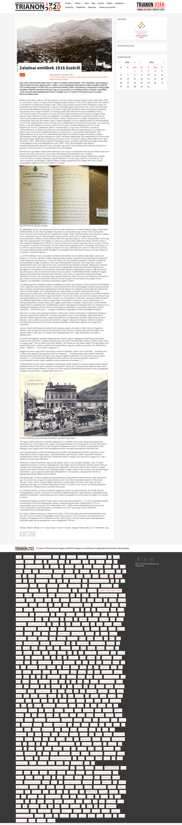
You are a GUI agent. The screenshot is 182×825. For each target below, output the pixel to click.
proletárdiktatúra (121, 787)
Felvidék (54, 691)
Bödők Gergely (87, 811)
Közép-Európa (79, 787)
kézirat (92, 624)
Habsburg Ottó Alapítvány (64, 590)
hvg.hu (27, 801)
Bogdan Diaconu (118, 710)
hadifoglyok (55, 624)
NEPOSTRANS (61, 638)
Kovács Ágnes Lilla (82, 749)
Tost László (42, 648)
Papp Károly (54, 681)
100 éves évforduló (111, 801)
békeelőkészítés (61, 653)
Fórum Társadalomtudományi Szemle (34, 566)
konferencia (89, 634)
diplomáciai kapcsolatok (37, 658)
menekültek (70, 77)
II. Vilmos (27, 662)
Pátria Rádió (31, 744)
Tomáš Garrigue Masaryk (103, 610)
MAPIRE (45, 739)
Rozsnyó (95, 720)
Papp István (116, 557)
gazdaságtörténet (69, 787)
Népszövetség (95, 629)
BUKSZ (56, 715)
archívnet (50, 648)
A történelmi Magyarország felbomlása (37, 624)
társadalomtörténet (93, 619)
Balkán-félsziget (117, 624)
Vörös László (54, 753)
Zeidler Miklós (63, 701)
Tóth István (51, 763)
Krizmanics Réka (111, 787)
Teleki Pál (57, 648)
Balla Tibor (54, 672)
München (97, 777)
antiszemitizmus (68, 710)
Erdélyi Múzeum (97, 744)
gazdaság (41, 797)
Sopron (72, 595)
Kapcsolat (92, 7)
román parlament (118, 672)
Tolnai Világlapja (113, 634)
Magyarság (112, 691)
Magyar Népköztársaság (98, 605)
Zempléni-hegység (52, 590)
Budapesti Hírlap (19, 701)
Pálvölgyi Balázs (33, 787)
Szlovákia (31, 734)
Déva (59, 696)
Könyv (93, 610)
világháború (90, 638)
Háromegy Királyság (110, 571)
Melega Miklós (65, 806)
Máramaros (51, 595)
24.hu (60, 782)
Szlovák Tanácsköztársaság (42, 614)
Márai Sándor (104, 634)
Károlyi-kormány (19, 715)
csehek (53, 658)
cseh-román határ (57, 576)
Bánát (87, 696)
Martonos (94, 705)
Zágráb (31, 614)
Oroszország (78, 710)
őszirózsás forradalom (64, 753)
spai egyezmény (36, 672)
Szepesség (44, 634)
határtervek (108, 725)
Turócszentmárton (104, 619)
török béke (123, 768)
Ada (68, 562)
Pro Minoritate (121, 753)
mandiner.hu (79, 801)
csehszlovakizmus (32, 797)
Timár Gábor (38, 734)
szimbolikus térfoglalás (106, 586)
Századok (28, 701)
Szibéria (77, 610)
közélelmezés (74, 667)
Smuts (65, 792)
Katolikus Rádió (19, 658)
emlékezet (73, 672)
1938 (83, 806)
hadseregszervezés (59, 571)
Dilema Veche (19, 729)
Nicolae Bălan (26, 648)
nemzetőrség (75, 648)
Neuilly (38, 677)
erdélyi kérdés (52, 773)
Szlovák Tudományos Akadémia (44, 576)
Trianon (59, 763)
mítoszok (90, 806)
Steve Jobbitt (19, 753)
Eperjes (46, 566)
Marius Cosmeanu (39, 816)
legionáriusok (98, 749)
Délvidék (26, 686)
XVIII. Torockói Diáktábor (21, 605)
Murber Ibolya (85, 624)
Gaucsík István (80, 701)
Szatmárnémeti (96, 811)
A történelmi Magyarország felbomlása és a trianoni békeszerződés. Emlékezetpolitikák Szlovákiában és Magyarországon (42, 768)
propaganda (105, 701)
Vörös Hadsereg (78, 720)
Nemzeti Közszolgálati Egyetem (111, 677)
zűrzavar (52, 739)
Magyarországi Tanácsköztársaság (32, 782)
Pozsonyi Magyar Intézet (74, 586)
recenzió (123, 677)
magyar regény (88, 787)
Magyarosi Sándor (82, 557)
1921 (17, 797)
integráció (113, 653)
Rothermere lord (83, 734)
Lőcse (63, 677)
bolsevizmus (97, 782)
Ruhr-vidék (18, 672)
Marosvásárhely (61, 773)
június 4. (78, 662)
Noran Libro (56, 600)
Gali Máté (115, 773)
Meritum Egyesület (34, 590)
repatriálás (97, 672)
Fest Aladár (54, 734)
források (25, 806)
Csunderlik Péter (78, 686)
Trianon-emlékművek (108, 749)
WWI (61, 566)
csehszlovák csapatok (69, 662)
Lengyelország (82, 816)
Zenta (123, 725)
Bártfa (111, 576)
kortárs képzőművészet (110, 753)
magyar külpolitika (42, 605)
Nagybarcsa (41, 715)
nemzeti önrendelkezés (21, 710)
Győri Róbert (98, 758)
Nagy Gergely (46, 734)
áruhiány (34, 715)
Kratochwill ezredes (66, 648)
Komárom (59, 792)
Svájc (106, 638)
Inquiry (70, 725)
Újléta (76, 619)
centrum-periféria (37, 725)
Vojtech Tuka (33, 763)
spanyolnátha (37, 653)
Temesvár (26, 696)
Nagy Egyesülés (112, 744)
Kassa (78, 744)
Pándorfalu (62, 562)
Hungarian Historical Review (118, 739)
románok (18, 681)
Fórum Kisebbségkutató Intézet (31, 643)
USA (68, 681)
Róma (48, 686)
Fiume (76, 571)
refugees (82, 691)
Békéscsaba (120, 610)
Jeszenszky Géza (85, 571)
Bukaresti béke (116, 777)
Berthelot (87, 629)
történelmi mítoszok (73, 658)
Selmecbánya (29, 777)
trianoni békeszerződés (103, 653)
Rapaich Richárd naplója (47, 729)
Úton (45, 562)
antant (78, 595)
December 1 (80, 705)
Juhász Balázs (82, 672)
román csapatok (76, 624)
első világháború (60, 725)
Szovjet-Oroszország (69, 801)
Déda (44, 677)
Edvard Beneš (79, 566)
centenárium (103, 696)
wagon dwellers (80, 614)
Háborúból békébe (53, 562)
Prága (74, 758)
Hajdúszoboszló (65, 600)
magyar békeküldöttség (40, 720)
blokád (25, 744)
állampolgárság (28, 595)
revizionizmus (81, 677)
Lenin (36, 758)
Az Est (73, 749)
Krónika (101, 3)
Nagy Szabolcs (81, 797)
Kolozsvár (123, 566)
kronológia (18, 576)
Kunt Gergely (87, 576)
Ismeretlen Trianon (71, 677)
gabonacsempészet (34, 806)
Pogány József (77, 811)
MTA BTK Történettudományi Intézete (24, 619)
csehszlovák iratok (83, 729)
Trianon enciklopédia (87, 782)
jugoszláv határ (56, 811)
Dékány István (108, 624)
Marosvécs (35, 773)
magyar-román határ (32, 667)
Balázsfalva (98, 710)
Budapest (102, 806)
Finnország (53, 629)
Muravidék (114, 667)
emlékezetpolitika (68, 777)
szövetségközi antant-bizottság (107, 681)
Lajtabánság (73, 816)
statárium (90, 672)
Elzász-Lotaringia (117, 658)
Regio (111, 797)
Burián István (19, 571)
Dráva (93, 763)
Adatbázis (120, 3)
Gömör (120, 744)
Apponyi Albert (119, 715)
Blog (93, 3)
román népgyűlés (80, 773)
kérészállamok (46, 672)
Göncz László (87, 801)
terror (105, 744)
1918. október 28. (88, 777)
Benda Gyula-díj (109, 715)
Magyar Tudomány (57, 662)
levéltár (87, 705)
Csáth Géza (66, 749)
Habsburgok (103, 629)
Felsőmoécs (115, 605)
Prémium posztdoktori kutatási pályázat (97, 557)
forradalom (105, 729)
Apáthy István (29, 758)
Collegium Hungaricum (44, 681)
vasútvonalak (87, 605)
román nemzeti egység (75, 581)
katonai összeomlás (98, 566)
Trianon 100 (91, 792)
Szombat (18, 648)
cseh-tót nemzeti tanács (83, 643)
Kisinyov (118, 638)
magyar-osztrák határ (72, 638)
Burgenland (18, 557)
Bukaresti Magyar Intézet (53, 677)
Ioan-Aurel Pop (28, 634)
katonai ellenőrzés (48, 725)
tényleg (32, 677)
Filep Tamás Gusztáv (21, 638)
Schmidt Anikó (70, 773)
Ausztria (85, 581)
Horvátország (123, 720)
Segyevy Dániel (112, 696)
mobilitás (63, 557)
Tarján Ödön (99, 816)
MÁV (75, 653)
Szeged (80, 681)
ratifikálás (35, 571)
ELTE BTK (104, 614)
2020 (17, 705)
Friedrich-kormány (113, 792)
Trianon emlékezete (54, 610)
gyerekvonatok (43, 696)
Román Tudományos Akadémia (97, 643)
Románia (90, 600)
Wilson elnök (92, 729)
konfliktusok (27, 729)
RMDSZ (86, 681)
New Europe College (108, 710)
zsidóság (33, 801)
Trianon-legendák (106, 739)
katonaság (85, 562)
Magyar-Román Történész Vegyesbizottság (99, 581)
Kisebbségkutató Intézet (49, 705)
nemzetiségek (102, 705)
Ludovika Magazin (71, 557)
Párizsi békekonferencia (30, 753)
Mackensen (65, 797)
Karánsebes (43, 806)
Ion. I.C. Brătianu (60, 614)
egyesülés (120, 696)
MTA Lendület (94, 725)
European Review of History (22, 811)
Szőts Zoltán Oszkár (21, 624)
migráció (67, 763)
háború (115, 782)
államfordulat (25, 681)
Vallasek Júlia (48, 816)
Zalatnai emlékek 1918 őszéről (49, 68)
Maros (50, 605)
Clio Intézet (114, 720)
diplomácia (45, 792)
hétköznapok (34, 681)
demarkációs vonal (54, 619)
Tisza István (37, 634)
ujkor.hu (92, 562)
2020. (17, 725)
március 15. (81, 758)
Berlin (117, 581)
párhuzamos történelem (91, 653)
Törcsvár (57, 806)
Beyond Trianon (19, 562)
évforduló (112, 729)
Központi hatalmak (99, 715)
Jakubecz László (115, 811)
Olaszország (39, 749)
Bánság (41, 710)
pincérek (91, 734)
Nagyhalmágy (113, 600)
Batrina (62, 624)
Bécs (62, 619)
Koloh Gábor (117, 797)
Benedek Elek (112, 629)
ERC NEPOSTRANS (21, 734)
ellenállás (23, 797)
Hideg (84, 600)
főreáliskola (69, 691)
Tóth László (61, 629)
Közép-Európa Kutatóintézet (40, 595)
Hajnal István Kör (63, 734)
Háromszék (40, 801)
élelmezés (115, 566)
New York (44, 701)
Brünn (124, 571)
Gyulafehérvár (71, 701)
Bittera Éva (38, 619)
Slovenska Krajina (69, 566)
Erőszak (102, 725)
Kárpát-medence (100, 562)
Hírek (87, 3)
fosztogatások (19, 801)
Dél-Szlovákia (94, 571)
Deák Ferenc (122, 792)
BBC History (19, 773)
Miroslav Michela (70, 614)
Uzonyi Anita (90, 797)
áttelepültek (99, 624)
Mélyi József (48, 749)
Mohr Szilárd (32, 820)
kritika (99, 729)
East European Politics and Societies (74, 629)
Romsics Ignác (59, 787)
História (70, 686)
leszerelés (92, 662)
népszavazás (19, 595)
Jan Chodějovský (55, 686)
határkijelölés (31, 691)
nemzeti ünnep (110, 648)
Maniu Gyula (31, 576)
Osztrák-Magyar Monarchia (76, 605)
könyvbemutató (49, 710)
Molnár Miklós (19, 720)
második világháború (75, 600)
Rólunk (78, 3)
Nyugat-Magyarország (29, 557)
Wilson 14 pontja (73, 734)
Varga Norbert (19, 629)
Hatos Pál (57, 729)
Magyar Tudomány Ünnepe (78, 634)
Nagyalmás (116, 725)
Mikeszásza (34, 696)
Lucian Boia (46, 753)
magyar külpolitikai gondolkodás (43, 691)
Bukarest (24, 705)
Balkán (85, 686)
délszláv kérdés (69, 571)
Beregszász (120, 801)
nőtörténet (33, 811)
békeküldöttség (58, 801)
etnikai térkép (90, 715)
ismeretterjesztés (57, 749)
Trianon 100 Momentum (21, 763)
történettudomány (44, 758)
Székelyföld (43, 590)
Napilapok (31, 581)
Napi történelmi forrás (63, 672)
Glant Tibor (45, 653)
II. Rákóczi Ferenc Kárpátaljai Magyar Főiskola (61, 758)
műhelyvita (42, 787)
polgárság (113, 610)
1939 (97, 634)
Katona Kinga (96, 614)
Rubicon (118, 571)
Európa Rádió (93, 595)
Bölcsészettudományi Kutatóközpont (24, 816)
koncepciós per (38, 705)
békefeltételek (46, 782)
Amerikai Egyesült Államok (21, 787)
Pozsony (116, 586)
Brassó (59, 667)
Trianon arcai (66, 667)
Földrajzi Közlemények (107, 672)
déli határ (34, 662)
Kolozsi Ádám (19, 634)
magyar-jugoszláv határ (115, 701)
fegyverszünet (94, 681)
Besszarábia (106, 758)
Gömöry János (42, 586)
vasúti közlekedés (28, 610)
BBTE (38, 744)
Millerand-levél (108, 816)
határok (63, 686)
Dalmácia (112, 638)
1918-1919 (119, 681)
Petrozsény (122, 605)
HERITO (28, 715)
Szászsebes (42, 667)
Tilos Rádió (62, 681)
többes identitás (96, 739)
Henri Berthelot (30, 600)
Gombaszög (27, 773)
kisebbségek (89, 773)
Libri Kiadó (18, 744)
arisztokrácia (85, 595)
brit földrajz (89, 677)
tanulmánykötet (36, 729)
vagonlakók (18, 677)
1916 (52, 614)
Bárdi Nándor (38, 562)
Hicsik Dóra (52, 581)
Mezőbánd (95, 576)
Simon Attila (61, 691)
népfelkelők (31, 749)
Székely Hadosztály (75, 562)
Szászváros (98, 734)
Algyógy (76, 691)
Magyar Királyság (58, 710)
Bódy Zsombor (91, 658)
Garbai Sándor (91, 816)
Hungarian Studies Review (66, 610)
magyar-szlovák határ (85, 739)
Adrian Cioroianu (100, 648)
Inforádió (45, 619)
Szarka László (99, 768)
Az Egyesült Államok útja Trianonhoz (72, 782)
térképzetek (19, 610)
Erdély (78, 77)
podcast (95, 801)
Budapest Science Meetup (46, 571)
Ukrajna (120, 667)
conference (73, 715)
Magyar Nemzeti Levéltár (62, 595)
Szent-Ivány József (66, 811)
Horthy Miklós (49, 801)
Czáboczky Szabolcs (26, 725)
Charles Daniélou (19, 566)
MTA (113, 758)
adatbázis (47, 658)
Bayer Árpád (79, 576)
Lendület (27, 658)
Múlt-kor (50, 806)
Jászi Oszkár (85, 725)
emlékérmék (52, 653)
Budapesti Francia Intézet (96, 753)
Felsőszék (88, 614)
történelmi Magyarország (77, 763)
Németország (43, 773)
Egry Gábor (120, 758)
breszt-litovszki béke (53, 744)
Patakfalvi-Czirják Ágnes (30, 629)
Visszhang (69, 7)
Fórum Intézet (19, 792)
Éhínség (87, 610)
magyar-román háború (88, 710)
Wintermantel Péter (43, 638)
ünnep (115, 562)
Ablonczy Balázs (101, 77)
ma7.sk (44, 744)
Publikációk (80, 7)
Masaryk (99, 662)
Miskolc (82, 792)
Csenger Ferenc (64, 715)
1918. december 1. (119, 686)
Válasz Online (65, 729)
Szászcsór (54, 782)
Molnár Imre (72, 705)
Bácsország (82, 638)
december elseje (38, 777)
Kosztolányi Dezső (103, 691)
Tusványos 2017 (42, 763)
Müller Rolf (91, 749)
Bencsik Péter (58, 605)
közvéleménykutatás (111, 806)
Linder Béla (55, 557)
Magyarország (55, 79)
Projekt (69, 3)
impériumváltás (83, 619)
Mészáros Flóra (19, 758)
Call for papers (104, 797)
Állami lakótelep (121, 629)
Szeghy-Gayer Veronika (43, 629)
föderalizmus (122, 595)
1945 (24, 576)
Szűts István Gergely (21, 691)
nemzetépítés (85, 753)
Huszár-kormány (29, 562)
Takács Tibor (108, 566)
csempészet (98, 600)
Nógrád (72, 768)
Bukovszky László (64, 816)
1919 (98, 658)
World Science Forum (52, 586)
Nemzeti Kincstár (41, 820)
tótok (68, 643)
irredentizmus (120, 619)
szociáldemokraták (105, 667)
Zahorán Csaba (64, 634)
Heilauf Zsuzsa (28, 720)
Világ (56, 701)
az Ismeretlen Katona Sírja (44, 811)
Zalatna (65, 79)
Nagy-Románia (88, 77)
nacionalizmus (122, 782)
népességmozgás (20, 600)
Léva (110, 557)
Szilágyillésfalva (100, 686)
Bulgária (30, 705)
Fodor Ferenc (27, 571)
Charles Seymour (60, 739)
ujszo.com (18, 581)
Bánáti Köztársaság (75, 806)
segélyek (85, 662)
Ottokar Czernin (122, 600)
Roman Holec (80, 768)
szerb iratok (18, 749)
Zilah (112, 581)
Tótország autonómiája (21, 820)
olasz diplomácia (19, 777)
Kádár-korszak (19, 739)
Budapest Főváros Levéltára (41, 610)
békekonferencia (112, 614)
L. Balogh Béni (19, 662)
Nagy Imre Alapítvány (94, 586)
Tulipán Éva (109, 562)
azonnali (66, 581)
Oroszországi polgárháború (21, 614)
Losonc (122, 581)
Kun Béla (65, 605)
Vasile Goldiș (76, 725)
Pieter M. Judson (33, 710)
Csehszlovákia (91, 691)
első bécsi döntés (34, 686)
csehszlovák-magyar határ (22, 586)
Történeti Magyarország (69, 576)
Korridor (90, 667)
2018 (118, 643)
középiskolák (120, 691)
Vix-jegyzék (52, 638)
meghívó (109, 705)
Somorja (23, 667)
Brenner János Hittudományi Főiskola (103, 773)
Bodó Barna (97, 701)
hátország (102, 801)
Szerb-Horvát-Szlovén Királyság (67, 744)
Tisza (101, 571)
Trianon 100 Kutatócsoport (110, 590)
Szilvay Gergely (54, 566)
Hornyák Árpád (104, 576)
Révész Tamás (90, 758)
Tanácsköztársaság (107, 658)
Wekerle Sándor (28, 739)
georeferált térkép (103, 792)
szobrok (76, 739)
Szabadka (83, 658)
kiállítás (55, 816)
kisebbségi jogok (75, 753)
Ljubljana (87, 763)
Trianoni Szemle (27, 672)
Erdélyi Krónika (82, 590)
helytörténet (73, 729)
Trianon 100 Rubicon (104, 720)
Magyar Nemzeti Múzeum (45, 662)
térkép (39, 753)
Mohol (25, 581)
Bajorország (121, 816)
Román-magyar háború (67, 720)
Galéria (109, 3)
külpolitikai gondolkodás (62, 705)
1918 (53, 77)
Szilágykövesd (87, 720)
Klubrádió (85, 586)
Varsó (64, 696)
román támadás (110, 643)
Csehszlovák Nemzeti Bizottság (44, 557)
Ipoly (54, 777)
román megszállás (32, 638)
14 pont (112, 619)
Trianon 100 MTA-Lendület (53, 720)
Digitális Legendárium (86, 744)
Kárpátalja (118, 749)
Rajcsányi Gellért (107, 662)
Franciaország (81, 715)
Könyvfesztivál (63, 586)
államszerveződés (92, 590)
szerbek (81, 653)
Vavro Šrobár (83, 667)
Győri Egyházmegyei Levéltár (58, 643)
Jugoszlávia (18, 643)
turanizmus (18, 696)
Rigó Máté (26, 677)
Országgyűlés (89, 701)
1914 (49, 624)
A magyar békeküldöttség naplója (53, 797)
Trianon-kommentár (108, 7)
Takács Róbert (109, 686)
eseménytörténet (79, 696)
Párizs (42, 686)
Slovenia (59, 581)
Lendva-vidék (19, 782)
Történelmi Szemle (107, 782)
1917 (108, 605)
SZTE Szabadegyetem (21, 590)
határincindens (119, 576)
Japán (97, 797)
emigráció (71, 696)
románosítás (36, 701)
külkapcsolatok (50, 787)
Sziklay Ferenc (88, 566)
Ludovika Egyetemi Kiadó (42, 581)
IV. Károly (52, 792)
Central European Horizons (99, 787)
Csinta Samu (37, 739)
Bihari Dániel (69, 739)
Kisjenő (115, 705)
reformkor (92, 686)
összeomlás (60, 77)
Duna (96, 806)
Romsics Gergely (73, 792)
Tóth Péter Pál (39, 600)
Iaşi (82, 610)
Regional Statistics (45, 643)
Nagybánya (121, 614)
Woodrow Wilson (105, 811)
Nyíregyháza (48, 600)
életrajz (59, 658)
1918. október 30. (36, 792)
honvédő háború (52, 696)
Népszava (60, 777)
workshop (83, 648)
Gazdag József (51, 820)
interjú (105, 600)
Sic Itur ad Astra (107, 734)
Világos (122, 662)
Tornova (74, 590)
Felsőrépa (73, 797)
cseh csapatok (91, 648)
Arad (25, 749)
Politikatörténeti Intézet (119, 734)
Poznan (73, 681)
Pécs (17, 667)
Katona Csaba (78, 777)
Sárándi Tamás (98, 638)
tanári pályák (47, 777)
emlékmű (28, 792)
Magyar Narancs (89, 768)
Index (117, 648)
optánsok (18, 806)
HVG (65, 658)
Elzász (50, 701)
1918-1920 (53, 634)
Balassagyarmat (98, 677)
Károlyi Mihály (69, 619)
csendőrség (49, 715)
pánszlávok (18, 653)
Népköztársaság (27, 653)
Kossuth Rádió (33, 605)
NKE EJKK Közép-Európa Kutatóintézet (108, 595)
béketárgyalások (51, 667)
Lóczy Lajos (33, 586)
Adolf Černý (34, 648)
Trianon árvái (19, 686)
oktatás (68, 624)
